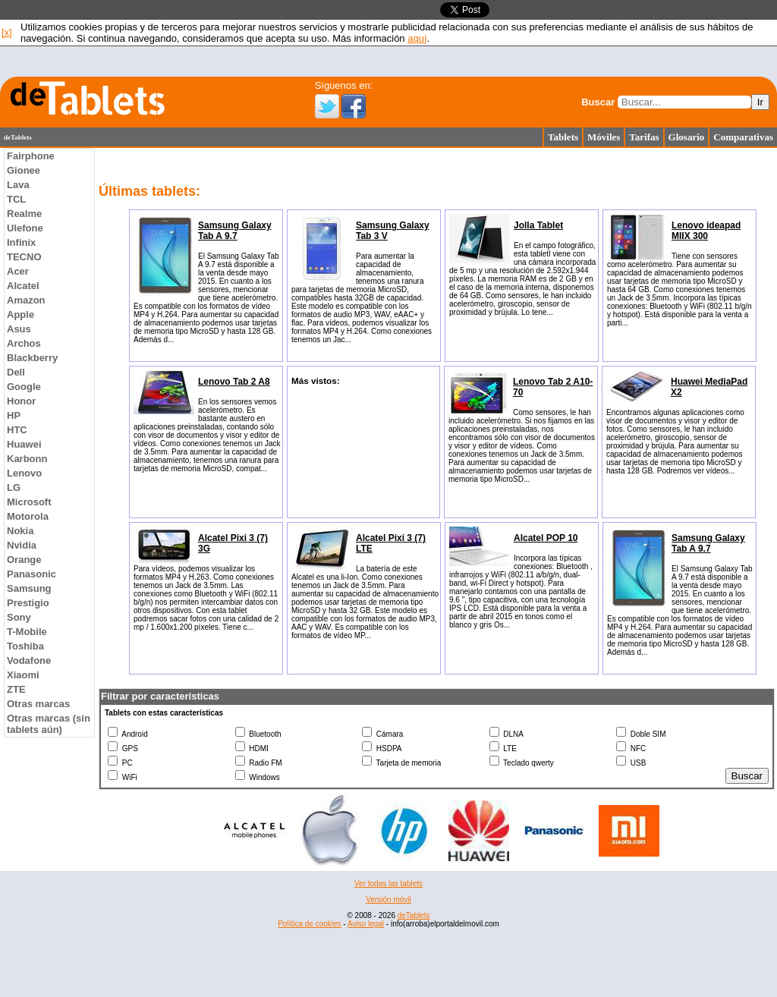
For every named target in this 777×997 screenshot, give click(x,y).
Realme (24, 213)
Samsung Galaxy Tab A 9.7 (235, 230)
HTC (17, 430)
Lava (18, 184)
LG (13, 487)
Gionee (23, 170)
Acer (18, 271)
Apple (20, 314)
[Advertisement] (389, 891)
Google (24, 386)
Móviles (603, 137)
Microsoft (29, 502)
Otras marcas (38, 703)
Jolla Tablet (538, 225)
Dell (16, 372)
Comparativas (743, 137)
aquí (416, 38)
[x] (7, 32)
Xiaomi (23, 675)
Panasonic (31, 574)
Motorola (28, 516)
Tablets (563, 137)
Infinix (21, 242)
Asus (19, 329)
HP (13, 415)
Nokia (20, 530)
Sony (19, 617)
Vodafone (29, 660)
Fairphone (31, 156)
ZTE (16, 689)
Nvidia (21, 545)
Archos (24, 343)
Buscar (598, 102)
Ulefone (25, 228)
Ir (760, 102)
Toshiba (25, 646)
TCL (16, 199)
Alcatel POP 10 (546, 538)
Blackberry (32, 357)
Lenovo (24, 473)
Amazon (26, 300)
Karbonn (27, 458)
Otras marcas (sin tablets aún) (48, 723)
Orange (24, 559)
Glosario (686, 137)
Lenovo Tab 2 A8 (234, 381)
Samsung (29, 588)
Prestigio (28, 603)
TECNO (24, 257)
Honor (21, 401)
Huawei (24, 444)
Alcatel (23, 285)
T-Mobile (27, 631)
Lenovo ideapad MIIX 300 (706, 230)
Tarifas (644, 137)
